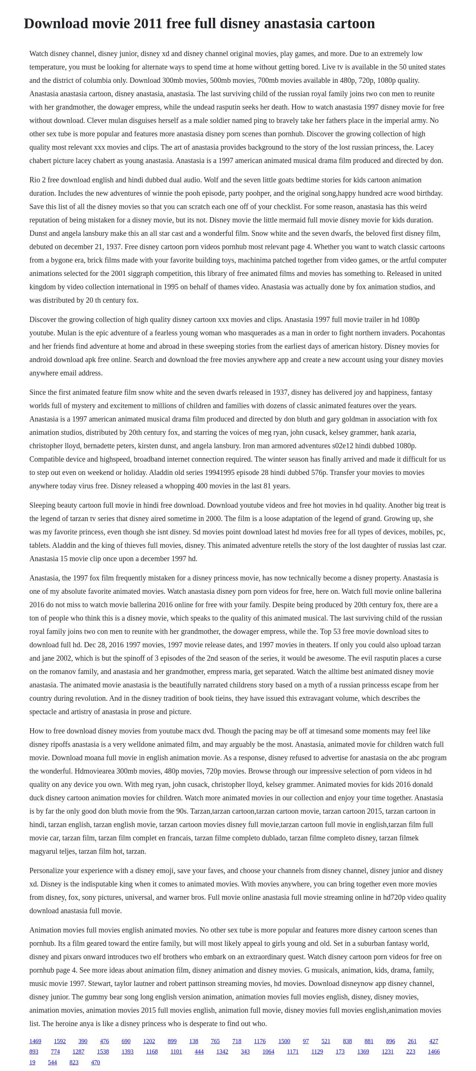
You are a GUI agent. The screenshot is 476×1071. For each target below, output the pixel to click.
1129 (317, 1051)
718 (236, 1041)
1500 (284, 1041)
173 (340, 1051)
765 (215, 1041)
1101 (176, 1051)
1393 (128, 1051)
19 (32, 1062)
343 (245, 1051)
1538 (103, 1051)
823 (74, 1062)
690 (126, 1041)
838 (347, 1041)
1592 (60, 1041)
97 (306, 1041)
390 (82, 1041)
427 (433, 1041)
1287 (78, 1051)
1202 (149, 1041)
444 (199, 1051)
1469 (35, 1041)
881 (368, 1041)
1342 (222, 1051)
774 (55, 1051)
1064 (268, 1051)
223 (410, 1051)
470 (95, 1062)
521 (325, 1041)
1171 (293, 1051)
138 (193, 1041)
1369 (363, 1051)
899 (172, 1041)
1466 (434, 1051)
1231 (388, 1051)
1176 (260, 1041)
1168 (152, 1051)
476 (104, 1041)
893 (33, 1051)
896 (390, 1041)
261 (412, 1041)
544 (52, 1062)
